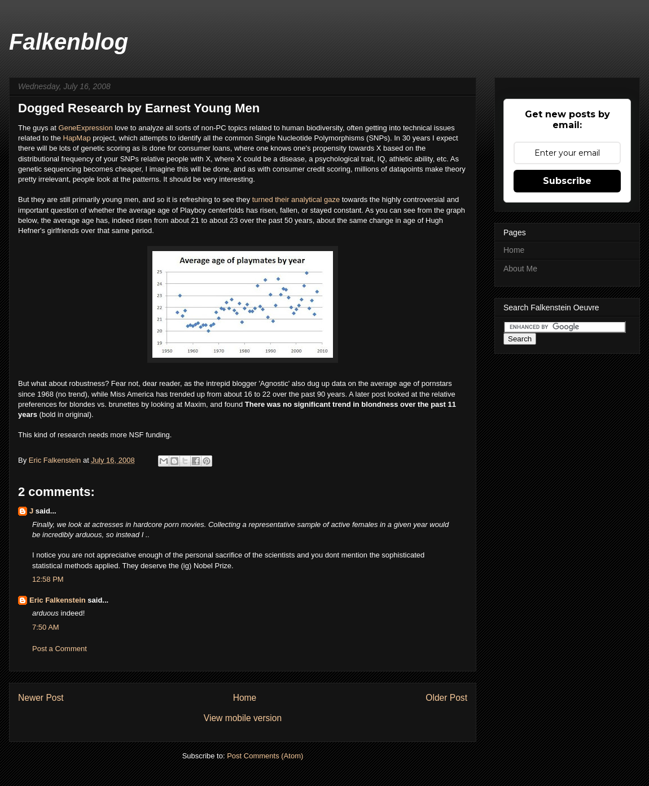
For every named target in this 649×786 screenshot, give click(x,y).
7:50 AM (45, 627)
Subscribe (567, 180)
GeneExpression (86, 128)
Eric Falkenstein (57, 600)
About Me (520, 268)
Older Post (446, 697)
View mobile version (243, 718)
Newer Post (41, 697)
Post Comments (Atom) (265, 756)
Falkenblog (68, 41)
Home (245, 697)
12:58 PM (48, 579)
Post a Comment (59, 648)
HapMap (78, 138)
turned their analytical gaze (296, 199)
